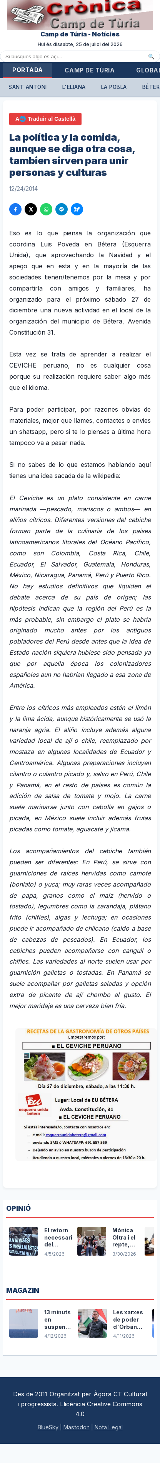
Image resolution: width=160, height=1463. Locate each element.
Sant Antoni (27, 87)
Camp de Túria (90, 70)
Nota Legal (109, 1427)
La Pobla (114, 87)
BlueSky (48, 1427)
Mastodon (76, 1427)
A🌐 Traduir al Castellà (45, 119)
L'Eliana (74, 87)
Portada (27, 70)
